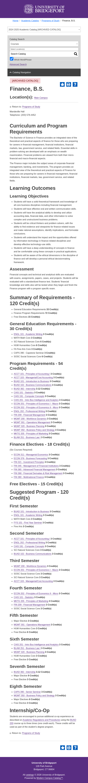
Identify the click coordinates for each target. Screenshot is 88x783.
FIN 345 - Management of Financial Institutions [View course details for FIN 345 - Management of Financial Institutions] (36, 466)
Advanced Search (18, 64)
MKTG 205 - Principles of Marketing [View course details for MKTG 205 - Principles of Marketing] (31, 433)
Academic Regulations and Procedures (41, 720)
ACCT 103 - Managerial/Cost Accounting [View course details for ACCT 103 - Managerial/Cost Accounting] (33, 377)
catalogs (30, 775)
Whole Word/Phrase (23, 60)
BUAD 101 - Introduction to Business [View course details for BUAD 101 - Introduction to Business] (31, 381)
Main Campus (41, 98)
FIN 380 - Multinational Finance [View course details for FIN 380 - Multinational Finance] (29, 477)
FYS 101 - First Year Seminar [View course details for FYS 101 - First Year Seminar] (28, 523)
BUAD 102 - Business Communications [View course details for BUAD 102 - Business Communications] (33, 385)
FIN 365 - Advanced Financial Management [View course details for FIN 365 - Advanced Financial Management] (35, 469)
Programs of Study (31, 107)
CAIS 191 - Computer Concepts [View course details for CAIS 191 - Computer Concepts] (29, 396)
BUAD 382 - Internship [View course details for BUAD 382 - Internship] (25, 389)
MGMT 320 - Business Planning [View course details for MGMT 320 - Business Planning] (29, 426)
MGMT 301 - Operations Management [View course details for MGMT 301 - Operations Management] (32, 422)
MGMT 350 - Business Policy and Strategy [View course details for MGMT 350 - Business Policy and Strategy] (34, 430)
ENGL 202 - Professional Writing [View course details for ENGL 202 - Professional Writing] (29, 411)
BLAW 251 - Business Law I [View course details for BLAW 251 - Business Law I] (27, 437)
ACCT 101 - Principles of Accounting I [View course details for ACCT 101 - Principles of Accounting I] (32, 374)
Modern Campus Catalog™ (50, 778)
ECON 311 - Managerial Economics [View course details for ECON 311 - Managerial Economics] (31, 454)
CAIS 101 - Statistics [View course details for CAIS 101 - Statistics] (24, 392)
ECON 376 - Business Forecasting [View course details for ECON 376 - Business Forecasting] (30, 458)
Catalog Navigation (22, 72)
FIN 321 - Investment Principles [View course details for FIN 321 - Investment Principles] (29, 462)
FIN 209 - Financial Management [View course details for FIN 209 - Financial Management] (29, 415)
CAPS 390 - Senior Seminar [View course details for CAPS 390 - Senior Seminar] (27, 692)
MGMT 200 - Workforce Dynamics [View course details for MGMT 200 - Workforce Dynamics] (30, 419)
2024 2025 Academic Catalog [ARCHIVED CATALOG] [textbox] (35, 29)
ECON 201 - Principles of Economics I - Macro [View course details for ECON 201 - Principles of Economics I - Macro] (36, 404)
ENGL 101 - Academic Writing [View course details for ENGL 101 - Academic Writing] (28, 334)
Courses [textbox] (15, 44)
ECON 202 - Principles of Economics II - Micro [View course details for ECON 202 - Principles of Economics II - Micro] (36, 407)
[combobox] (44, 29)
